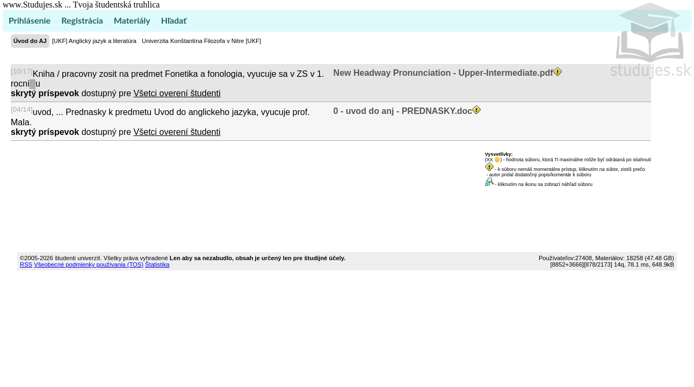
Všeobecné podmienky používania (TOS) (88, 264)
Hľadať (173, 20)
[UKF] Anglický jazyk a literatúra (94, 41)
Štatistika (157, 264)
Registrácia (82, 20)
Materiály (132, 20)
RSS (26, 264)
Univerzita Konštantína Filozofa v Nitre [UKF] (201, 41)
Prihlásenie (29, 20)
